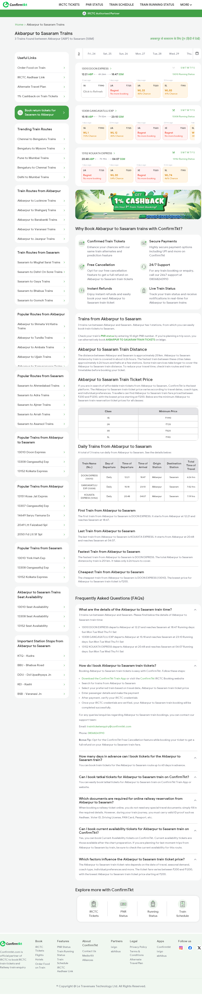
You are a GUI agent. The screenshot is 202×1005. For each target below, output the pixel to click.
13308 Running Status (183, 116)
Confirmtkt (164, 946)
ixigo (114, 946)
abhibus (116, 951)
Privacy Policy (138, 946)
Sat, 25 (107, 53)
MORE (186, 4)
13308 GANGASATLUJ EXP (100, 111)
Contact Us (89, 951)
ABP (90, 74)
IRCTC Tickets (69, 4)
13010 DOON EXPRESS (97, 68)
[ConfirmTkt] (11, 945)
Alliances (87, 960)
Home (19, 24)
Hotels (39, 959)
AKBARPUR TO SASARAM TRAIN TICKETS (131, 339)
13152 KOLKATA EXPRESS (99, 153)
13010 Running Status (183, 74)
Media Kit (88, 955)
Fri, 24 (91, 53)
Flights (39, 955)
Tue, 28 (157, 53)
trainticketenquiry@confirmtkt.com (109, 726)
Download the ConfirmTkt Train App (104, 678)
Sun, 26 (123, 53)
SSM (121, 74)
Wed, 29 (174, 53)
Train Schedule (121, 4)
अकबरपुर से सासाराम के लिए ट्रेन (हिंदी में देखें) (175, 38)
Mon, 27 (140, 53)
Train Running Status (157, 4)
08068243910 (96, 733)
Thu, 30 (191, 53)
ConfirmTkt (147, 678)
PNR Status (94, 4)
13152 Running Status (184, 159)
